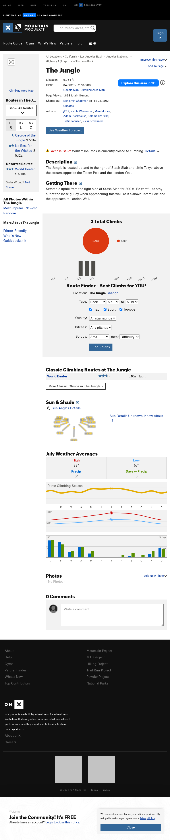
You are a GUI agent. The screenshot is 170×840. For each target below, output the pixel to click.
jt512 (66, 111)
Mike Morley (102, 111)
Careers (10, 742)
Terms (94, 789)
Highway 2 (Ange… (58, 61)
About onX (13, 735)
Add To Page (157, 66)
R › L (21, 125)
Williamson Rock (83, 61)
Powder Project (98, 677)
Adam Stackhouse (74, 116)
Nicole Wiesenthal (81, 111)
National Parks (97, 683)
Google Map (71, 90)
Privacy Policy (147, 818)
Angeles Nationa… (117, 56)
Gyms (30, 43)
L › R (11, 125)
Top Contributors (17, 683)
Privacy (106, 789)
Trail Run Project (99, 670)
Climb (7, 5)
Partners (66, 43)
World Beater (25, 169)
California (71, 56)
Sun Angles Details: (74, 423)
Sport (110, 309)
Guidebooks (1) (14, 240)
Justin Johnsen (72, 121)
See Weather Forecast (65, 130)
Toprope (127, 309)
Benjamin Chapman (75, 100)
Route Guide (12, 43)
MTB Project (96, 657)
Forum (80, 43)
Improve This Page (153, 59)
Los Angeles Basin (91, 56)
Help (8, 657)
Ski (65, 5)
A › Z (31, 125)
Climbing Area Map (21, 90)
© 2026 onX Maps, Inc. (73, 789)
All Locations (54, 56)
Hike (34, 5)
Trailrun (49, 5)
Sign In (160, 35)
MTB (21, 5)
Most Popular (13, 208)
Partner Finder (15, 670)
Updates (68, 106)
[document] (130, 821)
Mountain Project (99, 651)
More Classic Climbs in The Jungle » (75, 386)
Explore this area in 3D (138, 83)
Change (112, 293)
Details (152, 151)
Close (130, 827)
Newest (31, 208)
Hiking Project (97, 664)
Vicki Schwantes (93, 121)
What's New (47, 43)
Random (9, 213)
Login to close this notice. (62, 822)
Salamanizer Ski (98, 116)
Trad (94, 309)
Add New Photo (155, 575)
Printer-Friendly (15, 231)
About (9, 651)
